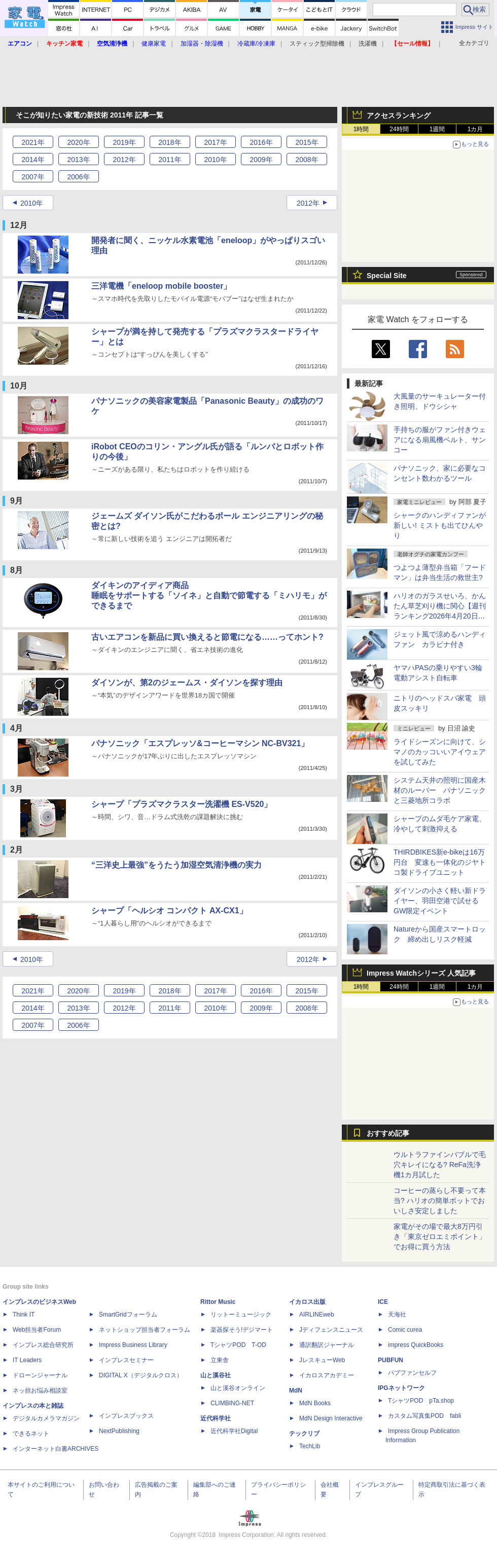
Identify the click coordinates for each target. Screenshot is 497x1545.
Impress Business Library (133, 1344)
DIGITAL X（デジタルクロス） (141, 1375)
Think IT (23, 1314)
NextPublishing (119, 1431)
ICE (383, 1301)
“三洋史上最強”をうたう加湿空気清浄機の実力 (176, 865)
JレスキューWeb (322, 1360)
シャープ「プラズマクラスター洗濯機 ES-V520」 (181, 804)
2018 (169, 142)
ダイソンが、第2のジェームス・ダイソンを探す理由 (186, 682)
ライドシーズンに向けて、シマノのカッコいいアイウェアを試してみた (440, 752)
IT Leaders (27, 1360)
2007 (32, 177)
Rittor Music (217, 1301)
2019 (124, 142)
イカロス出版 (307, 1301)
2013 (78, 160)
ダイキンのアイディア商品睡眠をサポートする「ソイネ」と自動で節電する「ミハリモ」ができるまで (209, 595)
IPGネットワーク (401, 1388)
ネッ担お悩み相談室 (40, 1390)
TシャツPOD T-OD (238, 1344)
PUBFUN (390, 1360)
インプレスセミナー (126, 1360)
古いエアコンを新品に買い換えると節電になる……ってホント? (207, 637)
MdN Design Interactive (331, 1418)
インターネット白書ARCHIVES (55, 1448)
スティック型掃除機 (317, 43)
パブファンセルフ (412, 1372)
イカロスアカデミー (326, 1375)
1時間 (361, 129)
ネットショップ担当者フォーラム (144, 1329)
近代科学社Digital (234, 1431)
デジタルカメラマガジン (46, 1418)
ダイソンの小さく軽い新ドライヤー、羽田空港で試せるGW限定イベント (440, 900)
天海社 (397, 1314)
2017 (215, 142)
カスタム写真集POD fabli (424, 1415)
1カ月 (475, 129)
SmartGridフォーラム (128, 1314)
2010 (215, 160)
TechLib (309, 1446)
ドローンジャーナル (40, 1375)
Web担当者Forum (37, 1329)
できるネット (31, 1433)
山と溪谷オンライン (237, 1388)
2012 (124, 160)
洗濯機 (368, 43)
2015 (306, 142)
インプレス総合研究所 (43, 1344)
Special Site (387, 276)
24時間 (398, 129)
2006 (78, 177)
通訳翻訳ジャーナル (326, 1344)
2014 (32, 160)
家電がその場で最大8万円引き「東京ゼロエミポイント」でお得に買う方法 (440, 1236)
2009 (261, 160)
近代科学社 (215, 1418)
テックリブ (304, 1433)
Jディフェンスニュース (331, 1329)
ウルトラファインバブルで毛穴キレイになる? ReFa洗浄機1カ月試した (440, 1164)
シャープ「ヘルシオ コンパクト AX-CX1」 (169, 910)
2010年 (31, 203)
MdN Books (315, 1403)
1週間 (437, 129)
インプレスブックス (126, 1415)
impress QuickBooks (415, 1344)
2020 (78, 142)
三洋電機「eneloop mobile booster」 (161, 286)
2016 (261, 142)
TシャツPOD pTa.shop (421, 1400)
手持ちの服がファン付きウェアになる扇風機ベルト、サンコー (440, 440)
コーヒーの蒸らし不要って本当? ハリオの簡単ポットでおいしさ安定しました (440, 1200)
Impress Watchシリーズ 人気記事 (421, 973)
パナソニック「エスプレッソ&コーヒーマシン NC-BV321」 (200, 743)
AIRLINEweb (316, 1314)
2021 (32, 142)
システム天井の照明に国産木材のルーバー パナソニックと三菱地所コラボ (440, 790)
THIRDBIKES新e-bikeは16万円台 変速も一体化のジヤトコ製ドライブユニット (440, 862)
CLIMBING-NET (232, 1403)
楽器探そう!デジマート (241, 1329)
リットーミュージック (240, 1314)
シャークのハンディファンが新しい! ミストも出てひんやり (440, 525)
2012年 (308, 203)
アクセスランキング (399, 115)
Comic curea (405, 1329)
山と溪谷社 (215, 1375)
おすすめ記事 (388, 1133)
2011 (169, 160)
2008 (306, 160)
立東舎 (219, 1360)
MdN (295, 1390)
